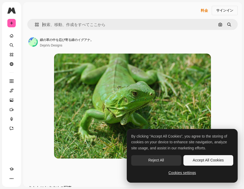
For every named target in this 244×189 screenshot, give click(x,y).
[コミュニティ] (11, 64)
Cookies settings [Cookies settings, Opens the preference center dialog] (182, 173)
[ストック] (11, 54)
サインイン (224, 10)
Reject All (156, 160)
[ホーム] (11, 36)
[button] (35, 25)
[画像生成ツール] (11, 100)
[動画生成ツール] (11, 109)
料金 (204, 10)
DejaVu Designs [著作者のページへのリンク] (51, 45)
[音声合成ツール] (11, 119)
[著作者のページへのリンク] (33, 42)
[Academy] (11, 169)
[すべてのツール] (11, 81)
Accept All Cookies (208, 160)
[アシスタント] (11, 128)
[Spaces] (11, 90)
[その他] (11, 178)
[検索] (11, 45)
